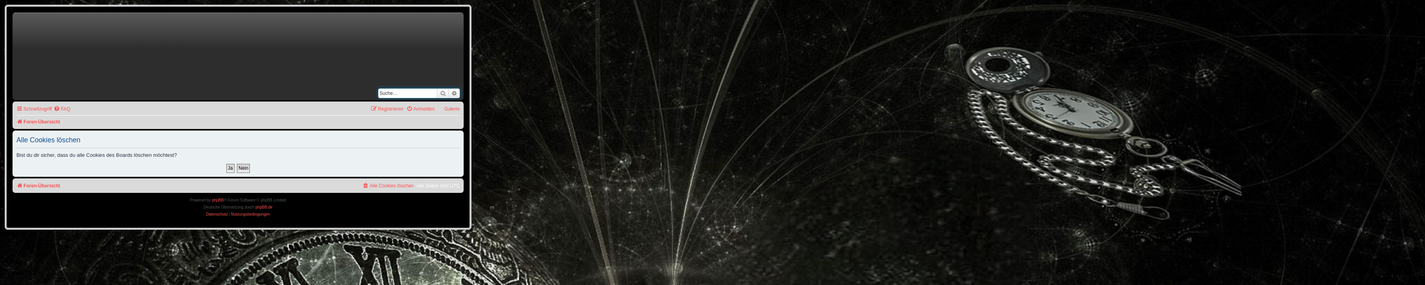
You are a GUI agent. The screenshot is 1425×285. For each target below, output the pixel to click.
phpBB (218, 200)
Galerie (452, 109)
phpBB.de (264, 207)
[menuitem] (62, 109)
